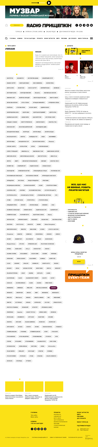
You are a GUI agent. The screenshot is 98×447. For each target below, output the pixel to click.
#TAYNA (9, 341)
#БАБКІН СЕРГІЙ (11, 83)
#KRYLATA (39, 273)
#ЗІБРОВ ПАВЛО (40, 122)
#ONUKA (28, 302)
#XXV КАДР (31, 351)
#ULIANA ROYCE (41, 341)
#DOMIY (9, 239)
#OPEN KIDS (37, 302)
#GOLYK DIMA (34, 253)
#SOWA (37, 326)
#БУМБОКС (56, 88)
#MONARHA (45, 292)
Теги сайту (11, 46)
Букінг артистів (49, 38)
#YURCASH (23, 356)
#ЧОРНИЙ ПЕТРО (24, 214)
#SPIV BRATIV (10, 326)
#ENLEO (39, 239)
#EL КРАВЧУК (29, 239)
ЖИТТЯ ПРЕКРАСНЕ (74, 217)
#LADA (31, 283)
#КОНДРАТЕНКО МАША (13, 131)
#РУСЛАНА (21, 180)
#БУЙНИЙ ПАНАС (45, 88)
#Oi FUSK (47, 302)
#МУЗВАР (43, 161)
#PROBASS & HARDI (47, 307)
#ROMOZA (53, 312)
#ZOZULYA (9, 361)
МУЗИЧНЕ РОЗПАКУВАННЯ (76, 215)
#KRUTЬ (49, 268)
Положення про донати (75, 437)
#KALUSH (25, 263)
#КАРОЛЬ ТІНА (52, 122)
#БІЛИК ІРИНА (50, 83)
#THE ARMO (18, 341)
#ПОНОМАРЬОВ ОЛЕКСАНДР (14, 175)
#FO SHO (21, 244)
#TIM (56, 336)
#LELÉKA (39, 283)
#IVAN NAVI (10, 258)
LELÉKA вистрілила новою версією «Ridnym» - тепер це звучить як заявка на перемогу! (79, 118)
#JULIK (8, 263)
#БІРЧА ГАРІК (10, 88)
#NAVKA (28, 297)
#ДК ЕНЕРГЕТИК (37, 117)
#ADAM (39, 224)
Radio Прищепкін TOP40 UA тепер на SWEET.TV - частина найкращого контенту (78, 112)
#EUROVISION (48, 239)
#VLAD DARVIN (10, 351)
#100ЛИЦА (19, 361)
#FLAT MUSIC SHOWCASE (47, 244)
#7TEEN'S (28, 361)
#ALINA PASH (44, 219)
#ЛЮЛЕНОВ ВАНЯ (43, 146)
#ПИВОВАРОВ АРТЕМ (23, 170)
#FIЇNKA (9, 248)
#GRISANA (53, 253)
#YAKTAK (40, 351)
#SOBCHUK (42, 322)
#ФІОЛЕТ (23, 205)
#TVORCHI (48, 336)
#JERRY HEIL (52, 258)
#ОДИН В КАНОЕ (34, 166)
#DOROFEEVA (39, 234)
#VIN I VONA (53, 341)
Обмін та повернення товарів (58, 437)
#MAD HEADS (48, 283)
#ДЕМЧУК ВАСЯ (45, 107)
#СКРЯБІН (22, 190)
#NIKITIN (9, 302)
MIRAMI (38, 52)
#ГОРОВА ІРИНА (21, 107)
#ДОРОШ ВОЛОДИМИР (39, 112)
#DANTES (19, 234)
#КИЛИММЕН (52, 136)
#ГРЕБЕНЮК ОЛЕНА (54, 102)
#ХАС (53, 205)
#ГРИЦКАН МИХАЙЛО (39, 102)
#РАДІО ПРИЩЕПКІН (33, 180)
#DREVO (58, 234)
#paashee (19, 312)
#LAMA (48, 273)
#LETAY (52, 278)
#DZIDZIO (49, 234)
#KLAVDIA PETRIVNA (12, 273)
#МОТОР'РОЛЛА (42, 156)
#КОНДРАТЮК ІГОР (24, 141)
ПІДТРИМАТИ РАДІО (83, 425)
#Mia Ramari (19, 297)
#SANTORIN (41, 317)
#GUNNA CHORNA (11, 253)
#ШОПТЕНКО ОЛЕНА (38, 214)
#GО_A (27, 248)
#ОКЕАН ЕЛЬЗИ (46, 166)
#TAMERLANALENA (12, 331)
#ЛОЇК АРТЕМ (23, 146)
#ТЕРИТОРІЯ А (31, 200)
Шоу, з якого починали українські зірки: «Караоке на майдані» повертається (33, 397)
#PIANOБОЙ (25, 307)
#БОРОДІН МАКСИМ (25, 92)
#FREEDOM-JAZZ (32, 244)
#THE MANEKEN (29, 341)
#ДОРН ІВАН (26, 112)
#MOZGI (29, 292)
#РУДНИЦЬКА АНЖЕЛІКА (13, 185)
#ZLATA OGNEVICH (51, 356)
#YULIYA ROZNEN (11, 356)
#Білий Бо (37, 92)
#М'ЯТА (9, 161)
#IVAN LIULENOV (21, 258)
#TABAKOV (59, 326)
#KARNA (31, 273)
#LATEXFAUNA (10, 278)
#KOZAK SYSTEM (27, 268)
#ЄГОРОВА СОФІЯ (50, 117)
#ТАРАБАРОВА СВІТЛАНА (44, 195)
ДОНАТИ (70, 46)
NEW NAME (71, 221)
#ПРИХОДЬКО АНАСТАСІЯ (49, 175)
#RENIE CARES (43, 312)
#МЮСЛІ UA (54, 156)
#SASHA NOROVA (47, 326)
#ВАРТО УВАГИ (54, 97)
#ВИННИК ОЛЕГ (11, 97)
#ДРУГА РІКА (52, 112)
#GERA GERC (18, 248)
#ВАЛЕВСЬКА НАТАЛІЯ (50, 92)
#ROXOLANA (10, 317)
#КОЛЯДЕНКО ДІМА (41, 127)
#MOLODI (9, 297)
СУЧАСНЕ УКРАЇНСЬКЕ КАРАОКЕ (78, 213)
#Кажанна (51, 141)
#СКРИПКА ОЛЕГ (11, 190)
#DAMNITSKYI (18, 239)
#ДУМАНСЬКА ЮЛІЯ (12, 117)
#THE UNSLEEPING (24, 336)
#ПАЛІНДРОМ (10, 170)
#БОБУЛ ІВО (21, 88)
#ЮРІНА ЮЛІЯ (10, 219)
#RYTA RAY (31, 317)
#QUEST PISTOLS (30, 312)
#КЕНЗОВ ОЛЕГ (11, 127)
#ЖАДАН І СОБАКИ (12, 122)
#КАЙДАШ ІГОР (33, 136)
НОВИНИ (33, 421)
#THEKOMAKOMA (37, 336)
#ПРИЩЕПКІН (10, 180)
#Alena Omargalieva (50, 224)
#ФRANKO (44, 205)
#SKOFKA (9, 322)
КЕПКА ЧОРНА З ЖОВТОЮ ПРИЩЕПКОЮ (79, 253)
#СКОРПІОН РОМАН (51, 185)
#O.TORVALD (18, 302)
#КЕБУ (43, 136)
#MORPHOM (19, 292)
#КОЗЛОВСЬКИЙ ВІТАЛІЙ (25, 127)
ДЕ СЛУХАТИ (72, 38)
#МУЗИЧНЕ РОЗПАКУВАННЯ (29, 161)
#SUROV (28, 326)
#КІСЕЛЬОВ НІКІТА (11, 136)
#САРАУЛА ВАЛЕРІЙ (29, 185)
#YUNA (31, 356)
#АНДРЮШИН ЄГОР (47, 78)
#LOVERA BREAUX (20, 283)
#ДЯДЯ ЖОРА (25, 117)
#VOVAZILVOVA (11, 346)
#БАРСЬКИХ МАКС (24, 83)
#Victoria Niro (51, 346)
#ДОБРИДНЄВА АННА (13, 112)
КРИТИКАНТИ (72, 210)
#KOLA (17, 268)
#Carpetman (10, 234)
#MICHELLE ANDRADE (41, 287)
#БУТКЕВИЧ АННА (11, 92)
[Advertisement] (38, 373)
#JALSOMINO (32, 258)
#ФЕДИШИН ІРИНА (12, 205)
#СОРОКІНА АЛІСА (12, 195)
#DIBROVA (29, 234)
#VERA (42, 346)
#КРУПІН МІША (37, 131)
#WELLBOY (21, 351)
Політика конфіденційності (40, 437)
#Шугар (50, 214)
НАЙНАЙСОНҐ (72, 211)
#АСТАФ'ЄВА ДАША (33, 78)
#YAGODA (39, 356)
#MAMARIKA (10, 287)
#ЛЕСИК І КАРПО (11, 146)
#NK (49, 297)
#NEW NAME (57, 297)
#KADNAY (16, 263)
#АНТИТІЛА (10, 78)
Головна (13, 38)
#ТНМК (9, 200)
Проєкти (57, 412)
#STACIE (20, 326)
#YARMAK (49, 351)
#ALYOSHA (9, 224)
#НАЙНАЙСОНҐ (22, 166)
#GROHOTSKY (37, 248)
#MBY (36, 292)
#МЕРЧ (16, 161)
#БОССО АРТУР (32, 88)
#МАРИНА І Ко (25, 151)
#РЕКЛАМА (45, 180)
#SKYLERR (18, 322)
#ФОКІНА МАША (34, 205)
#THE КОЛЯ (55, 331)
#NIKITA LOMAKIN (38, 297)
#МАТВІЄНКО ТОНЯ (38, 151)
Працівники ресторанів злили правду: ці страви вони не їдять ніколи (77, 125)
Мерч (58, 38)
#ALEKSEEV (34, 219)
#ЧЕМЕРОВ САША (11, 214)
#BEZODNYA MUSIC (12, 229)
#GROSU (47, 248)
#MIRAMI (53, 287)
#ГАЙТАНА (9, 107)
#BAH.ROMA (33, 229)
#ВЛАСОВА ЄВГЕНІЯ (12, 102)
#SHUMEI (50, 317)
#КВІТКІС (22, 136)
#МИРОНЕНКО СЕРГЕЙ (53, 151)
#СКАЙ (40, 185)
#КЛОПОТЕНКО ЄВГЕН (39, 141)
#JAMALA (42, 258)
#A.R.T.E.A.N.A (19, 224)
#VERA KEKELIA (23, 346)
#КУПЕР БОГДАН (49, 131)
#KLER (23, 273)
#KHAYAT (9, 268)
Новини (19, 38)
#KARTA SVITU (46, 263)
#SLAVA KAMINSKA (30, 322)
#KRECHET (57, 268)
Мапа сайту (34, 417)
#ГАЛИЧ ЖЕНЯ (33, 107)
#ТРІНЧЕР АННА (19, 200)
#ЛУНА (33, 146)
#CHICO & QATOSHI (53, 229)
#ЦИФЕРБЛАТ (54, 209)
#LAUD (20, 278)
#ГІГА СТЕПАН (25, 102)
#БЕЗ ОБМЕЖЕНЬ (37, 83)
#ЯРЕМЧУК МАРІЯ (22, 219)
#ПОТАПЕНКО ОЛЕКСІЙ (32, 175)
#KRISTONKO (39, 268)
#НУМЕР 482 (10, 166)
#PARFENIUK (10, 312)
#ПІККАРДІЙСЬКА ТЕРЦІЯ (40, 170)
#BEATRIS (23, 229)
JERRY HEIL (83, 77)
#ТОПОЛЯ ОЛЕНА (43, 200)
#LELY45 (44, 278)
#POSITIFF (35, 307)
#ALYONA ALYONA (56, 219)
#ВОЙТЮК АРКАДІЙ (24, 97)
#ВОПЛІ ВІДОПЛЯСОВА (40, 97)
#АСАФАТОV (20, 78)
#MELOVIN (29, 287)
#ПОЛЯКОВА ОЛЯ (55, 170)
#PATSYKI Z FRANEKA (12, 307)
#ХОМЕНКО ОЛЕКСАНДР (13, 209)
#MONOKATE (55, 292)
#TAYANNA (23, 331)
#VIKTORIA (34, 346)
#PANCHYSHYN (57, 302)
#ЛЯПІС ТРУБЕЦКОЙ (12, 151)
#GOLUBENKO (23, 253)
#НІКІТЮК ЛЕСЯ (54, 161)
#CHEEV (42, 229)
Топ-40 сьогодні (29, 38)
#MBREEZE (20, 287)
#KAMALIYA (35, 263)
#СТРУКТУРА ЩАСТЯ (50, 190)
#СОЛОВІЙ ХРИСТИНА (35, 190)
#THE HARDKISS (11, 336)
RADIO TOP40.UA (83, 38)
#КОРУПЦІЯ (26, 131)
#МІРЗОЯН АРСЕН (11, 156)
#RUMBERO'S (20, 317)
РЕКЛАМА (64, 38)
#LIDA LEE (9, 283)
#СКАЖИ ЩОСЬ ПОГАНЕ (27, 195)
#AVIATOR (30, 224)
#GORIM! (44, 253)
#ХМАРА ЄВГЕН (28, 209)
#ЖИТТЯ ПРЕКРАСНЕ (26, 122)
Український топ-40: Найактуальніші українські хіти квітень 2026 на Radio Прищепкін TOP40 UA (53, 398)
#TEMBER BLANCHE (35, 331)
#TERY (46, 331)
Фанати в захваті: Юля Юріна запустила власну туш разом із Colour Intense (14, 397)
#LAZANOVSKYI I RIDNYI (32, 278)
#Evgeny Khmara (11, 244)
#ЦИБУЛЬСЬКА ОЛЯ (41, 209)
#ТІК (56, 195)
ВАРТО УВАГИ (72, 219)
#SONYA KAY (52, 322)
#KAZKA (56, 263)
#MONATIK (9, 292)
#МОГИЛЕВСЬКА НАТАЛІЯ (27, 156)
